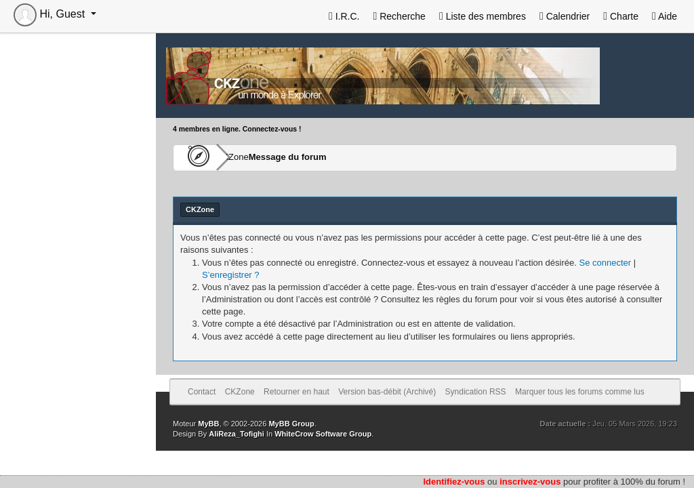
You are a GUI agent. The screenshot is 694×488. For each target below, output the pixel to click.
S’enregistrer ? (231, 275)
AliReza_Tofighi (236, 434)
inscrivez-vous (529, 481)
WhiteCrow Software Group (322, 434)
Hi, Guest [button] (51, 14)
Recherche (399, 16)
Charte (620, 16)
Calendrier (564, 16)
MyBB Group (291, 424)
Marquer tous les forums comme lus (580, 391)
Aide (664, 16)
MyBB (208, 424)
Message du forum (327, 157)
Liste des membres (482, 16)
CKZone (251, 157)
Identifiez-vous (454, 481)
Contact (202, 391)
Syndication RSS (475, 391)
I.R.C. (344, 16)
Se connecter (605, 263)
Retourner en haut (296, 391)
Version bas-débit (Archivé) (387, 391)
